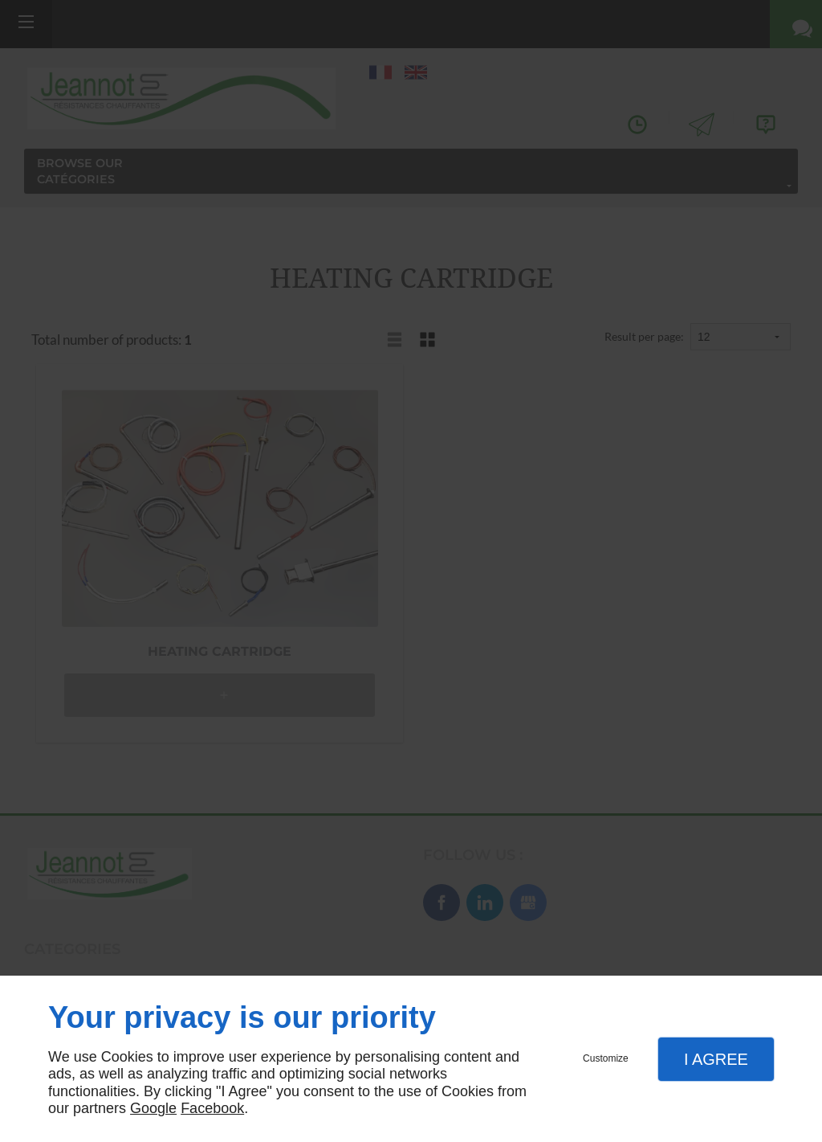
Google (153, 1108)
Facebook (212, 1108)
